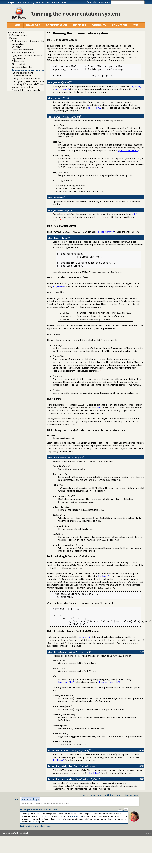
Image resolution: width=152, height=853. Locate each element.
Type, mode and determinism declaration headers (36, 55)
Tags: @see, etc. (19, 58)
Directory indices (20, 64)
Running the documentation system (30, 69)
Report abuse (133, 795)
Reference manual (18, 35)
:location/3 (75, 816)
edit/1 (135, 214)
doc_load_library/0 (104, 231)
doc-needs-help (29, 799)
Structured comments (22, 49)
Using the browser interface (26, 78)
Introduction (18, 43)
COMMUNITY (99, 25)
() (59, 82)
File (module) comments (24, 52)
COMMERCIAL (120, 25)
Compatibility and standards (26, 90)
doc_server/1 (136, 86)
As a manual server (22, 75)
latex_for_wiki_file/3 (109, 682)
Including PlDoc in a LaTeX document (31, 84)
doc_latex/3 (103, 576)
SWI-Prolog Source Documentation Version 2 (32, 41)
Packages (14, 38)
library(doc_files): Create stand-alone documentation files (41, 81)
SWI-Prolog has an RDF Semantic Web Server (45, 2)
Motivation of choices (22, 87)
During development (23, 72)
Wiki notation (18, 61)
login (22, 826)
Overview (16, 46)
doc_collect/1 (94, 107)
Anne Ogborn (26, 809)
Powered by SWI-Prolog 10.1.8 (15, 833)
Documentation (16, 32)
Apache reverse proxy (128, 150)
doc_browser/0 (62, 89)
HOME (16, 25)
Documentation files (22, 66)
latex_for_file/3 (66, 682)
